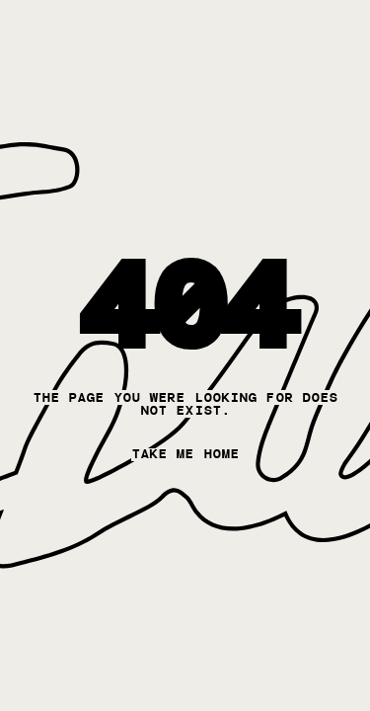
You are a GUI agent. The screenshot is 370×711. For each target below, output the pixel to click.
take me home (185, 453)
